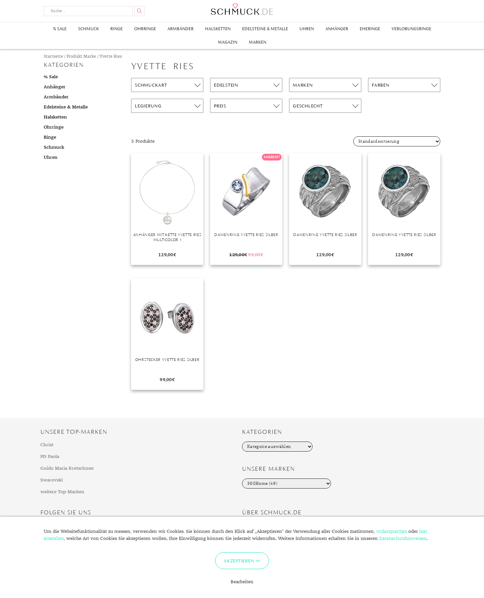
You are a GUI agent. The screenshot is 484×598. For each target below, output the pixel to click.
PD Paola (49, 456)
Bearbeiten (242, 582)
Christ (46, 445)
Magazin (227, 42)
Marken (257, 42)
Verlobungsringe (411, 28)
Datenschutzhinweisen (403, 538)
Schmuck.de (242, 9)
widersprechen (391, 531)
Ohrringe (145, 28)
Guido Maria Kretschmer (67, 468)
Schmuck (88, 28)
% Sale (60, 28)
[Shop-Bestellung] (396, 141)
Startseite (53, 56)
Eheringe (370, 28)
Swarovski (51, 480)
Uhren (306, 28)
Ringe (116, 28)
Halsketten (218, 28)
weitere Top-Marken (62, 492)
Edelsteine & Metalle (265, 28)
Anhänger (336, 28)
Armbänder (180, 28)
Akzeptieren (239, 560)
